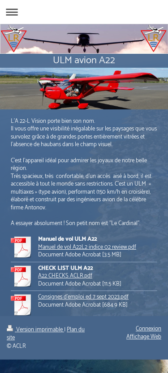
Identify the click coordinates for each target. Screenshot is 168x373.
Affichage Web (143, 337)
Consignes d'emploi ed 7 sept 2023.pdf (83, 297)
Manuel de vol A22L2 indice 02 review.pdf (87, 247)
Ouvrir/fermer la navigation (84, 12)
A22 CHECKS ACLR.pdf (65, 276)
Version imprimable (35, 329)
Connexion (148, 329)
